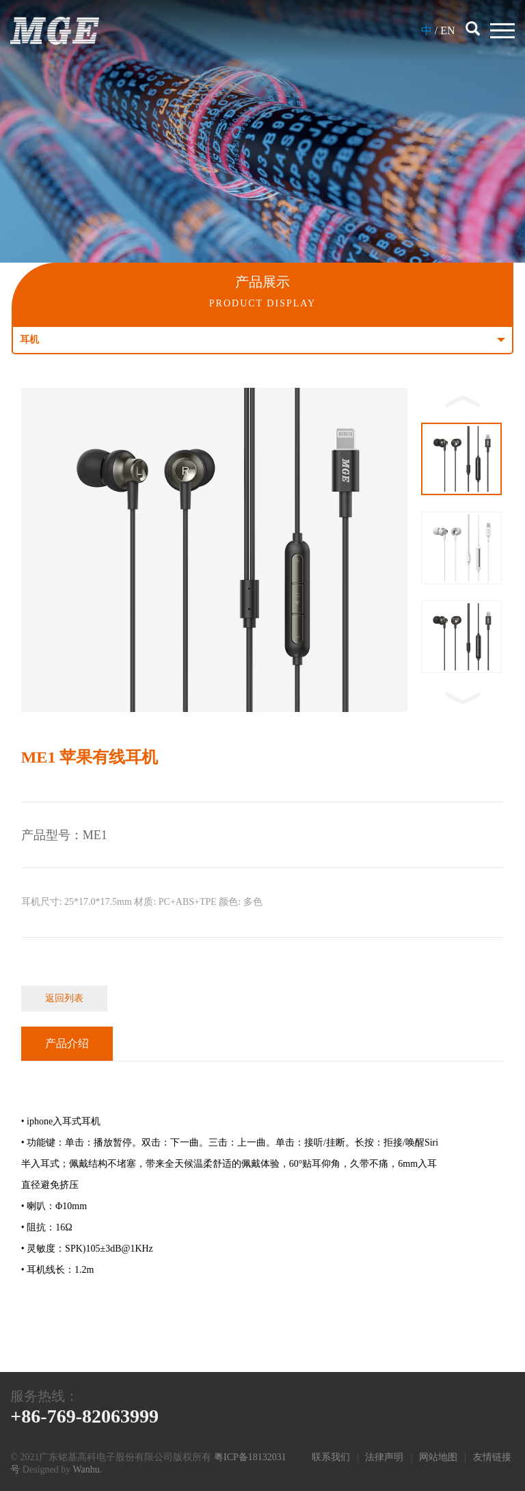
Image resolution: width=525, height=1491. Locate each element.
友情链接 (492, 1457)
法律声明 (384, 1457)
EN (447, 30)
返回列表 (64, 998)
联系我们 (331, 1457)
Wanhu (85, 1469)
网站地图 (438, 1457)
